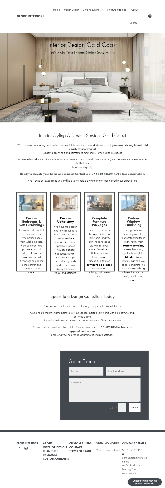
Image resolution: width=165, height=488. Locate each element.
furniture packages (99, 264)
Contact (133, 22)
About (134, 9)
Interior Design (71, 9)
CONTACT (75, 447)
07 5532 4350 (133, 450)
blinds (129, 257)
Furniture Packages (117, 9)
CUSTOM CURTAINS (56, 458)
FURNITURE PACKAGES (50, 453)
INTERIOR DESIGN (55, 447)
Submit (134, 407)
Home (56, 9)
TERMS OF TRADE (80, 451)
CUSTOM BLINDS (80, 443)
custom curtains (133, 245)
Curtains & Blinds (91, 9)
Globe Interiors (77, 145)
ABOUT (47, 443)
